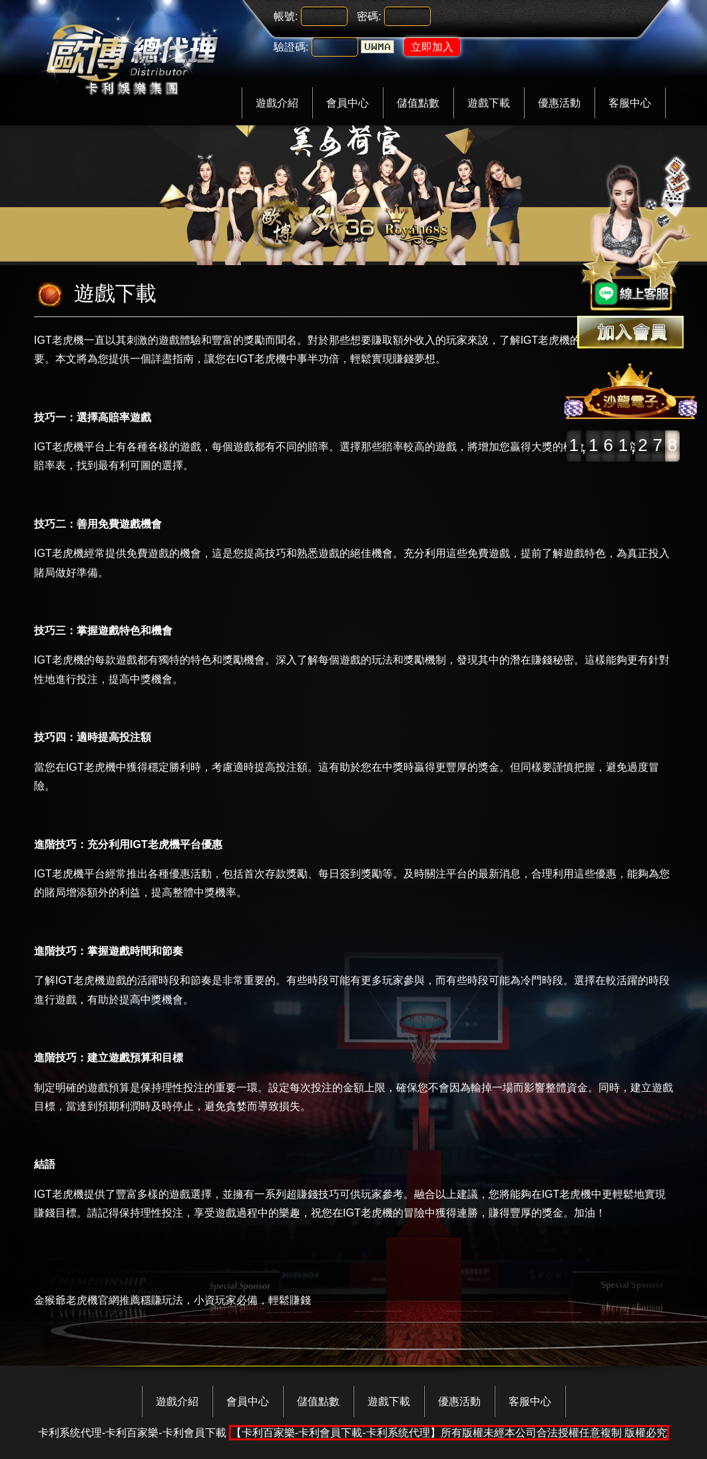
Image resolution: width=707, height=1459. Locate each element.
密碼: (369, 16)
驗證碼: (291, 47)
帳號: (286, 16)
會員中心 (347, 103)
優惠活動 (559, 103)
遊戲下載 (488, 103)
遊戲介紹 (277, 103)
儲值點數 (418, 103)
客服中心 (629, 103)
